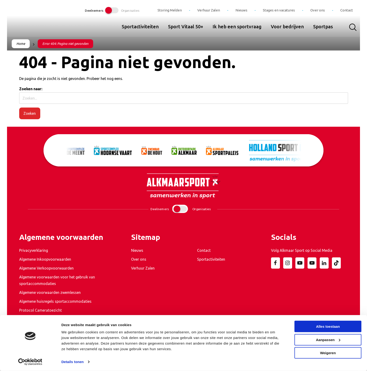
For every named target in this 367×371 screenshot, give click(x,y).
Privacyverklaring (33, 250)
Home (20, 44)
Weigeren (328, 353)
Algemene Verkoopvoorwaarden (46, 268)
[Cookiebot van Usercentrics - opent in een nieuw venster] (30, 361)
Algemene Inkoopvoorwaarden (45, 259)
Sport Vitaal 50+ (185, 26)
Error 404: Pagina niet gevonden (65, 44)
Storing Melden (170, 10)
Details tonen (72, 362)
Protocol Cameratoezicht (40, 310)
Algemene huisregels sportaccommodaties (55, 301)
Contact (346, 10)
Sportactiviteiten (140, 26)
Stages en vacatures (279, 10)
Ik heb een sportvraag (237, 26)
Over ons (317, 10)
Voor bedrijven (287, 26)
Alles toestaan (328, 326)
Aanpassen (328, 340)
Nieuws (241, 10)
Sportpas (323, 26)
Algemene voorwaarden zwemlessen (50, 292)
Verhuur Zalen (208, 10)
